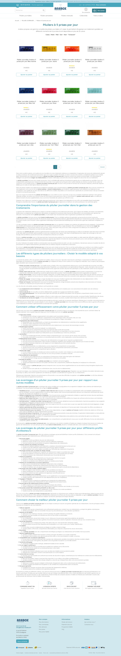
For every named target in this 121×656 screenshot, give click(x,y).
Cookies (40, 652)
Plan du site (45, 652)
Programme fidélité (67, 627)
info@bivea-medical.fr (23, 627)
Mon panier (42, 629)
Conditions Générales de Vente (31, 652)
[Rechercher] (30, 10)
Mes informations (44, 622)
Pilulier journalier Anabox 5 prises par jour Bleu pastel (94, 102)
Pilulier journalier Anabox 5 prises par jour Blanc (94, 60)
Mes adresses (43, 627)
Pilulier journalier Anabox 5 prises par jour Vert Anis (71, 102)
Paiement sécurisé (67, 624)
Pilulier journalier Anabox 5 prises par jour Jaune (49, 60)
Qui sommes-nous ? (90, 622)
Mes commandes (44, 624)
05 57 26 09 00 (25, 5)
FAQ (63, 629)
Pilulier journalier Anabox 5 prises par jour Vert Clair (71, 144)
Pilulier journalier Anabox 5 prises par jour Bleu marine (26, 60)
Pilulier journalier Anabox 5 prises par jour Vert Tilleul (49, 144)
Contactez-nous (88, 624)
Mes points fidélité (44, 632)
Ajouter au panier (26, 74)
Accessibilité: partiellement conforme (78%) (58, 652)
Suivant (102, 167)
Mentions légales (19, 652)
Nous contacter (101, 5)
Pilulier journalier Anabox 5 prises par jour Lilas (26, 144)
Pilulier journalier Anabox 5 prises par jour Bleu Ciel (26, 102)
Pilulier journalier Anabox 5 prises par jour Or (94, 144)
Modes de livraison (67, 622)
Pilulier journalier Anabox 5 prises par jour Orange (71, 60)
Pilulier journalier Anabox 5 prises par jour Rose (49, 102)
